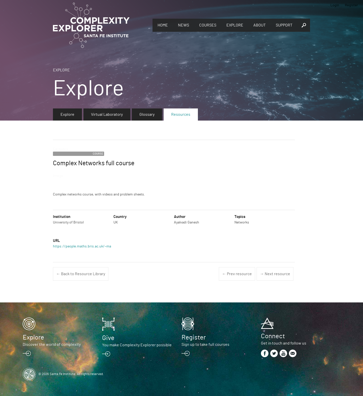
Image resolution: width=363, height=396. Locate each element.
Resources (180, 114)
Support (284, 25)
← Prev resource (237, 274)
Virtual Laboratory (107, 114)
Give (108, 338)
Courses (207, 25)
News (183, 25)
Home (163, 25)
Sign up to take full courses (205, 345)
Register (351, 5)
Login (334, 5)
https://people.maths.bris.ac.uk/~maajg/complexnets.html (99, 246)
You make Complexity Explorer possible (137, 345)
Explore (234, 25)
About (259, 25)
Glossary (147, 114)
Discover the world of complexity (52, 345)
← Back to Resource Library (80, 274)
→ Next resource (275, 274)
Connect (273, 336)
